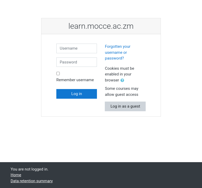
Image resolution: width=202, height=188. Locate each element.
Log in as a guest (125, 106)
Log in (76, 93)
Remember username (75, 80)
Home (16, 175)
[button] (123, 80)
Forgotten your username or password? (117, 52)
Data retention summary (32, 181)
